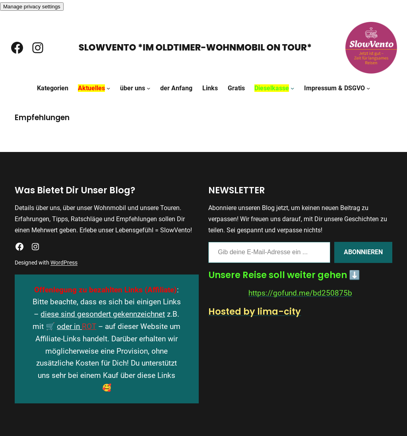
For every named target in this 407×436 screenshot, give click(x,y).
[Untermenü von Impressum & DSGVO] (368, 88)
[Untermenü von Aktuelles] (108, 88)
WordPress (64, 262)
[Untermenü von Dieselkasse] (292, 88)
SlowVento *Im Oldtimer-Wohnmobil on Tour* (195, 47)
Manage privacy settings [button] (31, 7)
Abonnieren (363, 252)
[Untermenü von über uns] (148, 88)
